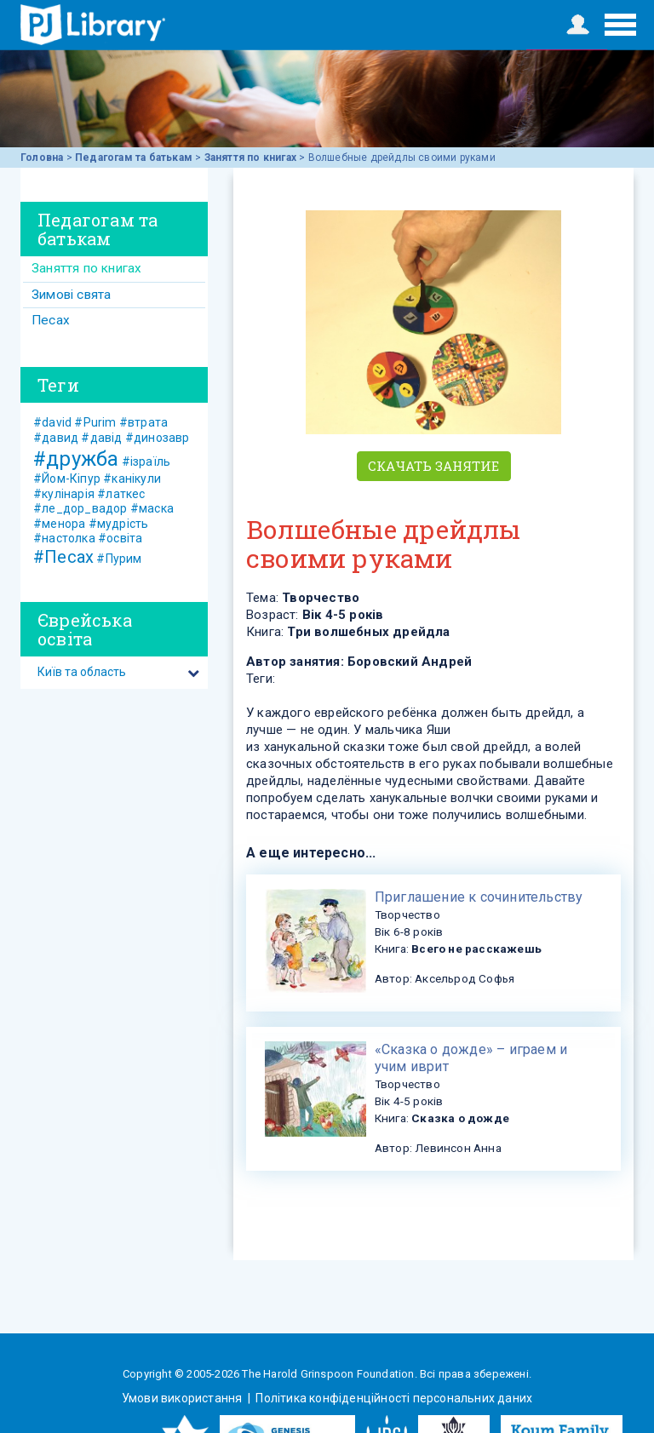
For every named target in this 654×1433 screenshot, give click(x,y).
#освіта (120, 538)
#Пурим (118, 558)
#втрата (143, 422)
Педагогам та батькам (133, 157)
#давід (101, 437)
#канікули (132, 478)
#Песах (63, 557)
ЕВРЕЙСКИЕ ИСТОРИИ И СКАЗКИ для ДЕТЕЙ (92, 24)
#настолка (64, 538)
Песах (51, 320)
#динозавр (157, 437)
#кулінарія (64, 494)
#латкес (121, 494)
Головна (41, 157)
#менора (59, 523)
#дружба (75, 459)
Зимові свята (71, 294)
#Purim (95, 422)
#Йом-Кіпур (66, 478)
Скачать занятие (434, 465)
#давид (55, 437)
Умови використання (183, 1398)
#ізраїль (146, 461)
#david (52, 422)
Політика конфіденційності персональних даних (392, 1398)
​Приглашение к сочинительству (479, 897)
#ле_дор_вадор (80, 508)
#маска (152, 508)
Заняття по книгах (250, 157)
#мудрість (119, 523)
